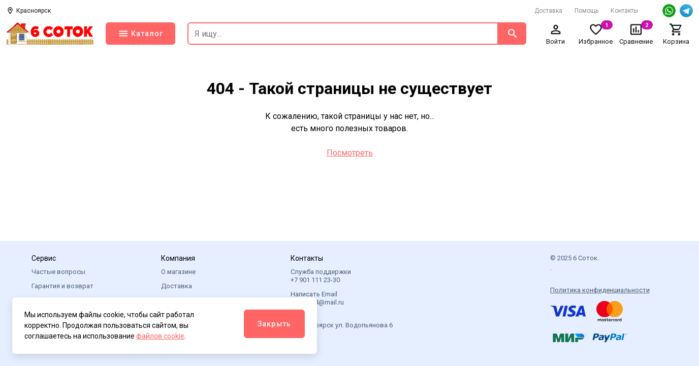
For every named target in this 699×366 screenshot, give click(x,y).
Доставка (548, 10)
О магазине (178, 272)
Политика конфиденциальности (600, 290)
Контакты (624, 10)
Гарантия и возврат (62, 286)
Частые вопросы (58, 272)
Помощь (586, 10)
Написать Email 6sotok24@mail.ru (317, 298)
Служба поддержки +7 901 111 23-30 (321, 276)
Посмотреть (350, 153)
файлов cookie (160, 336)
